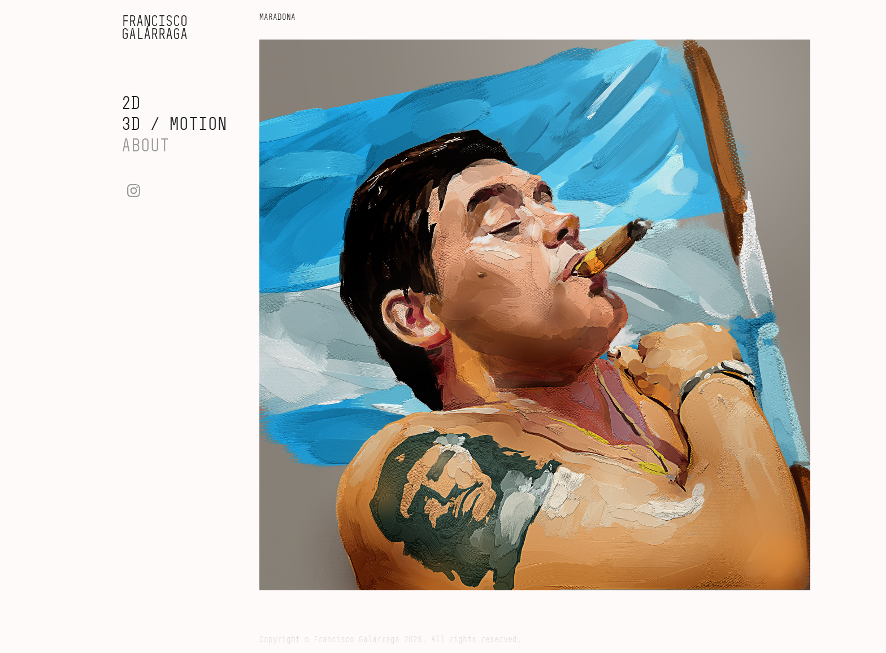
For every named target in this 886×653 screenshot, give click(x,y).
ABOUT (145, 144)
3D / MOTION (174, 123)
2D (131, 102)
